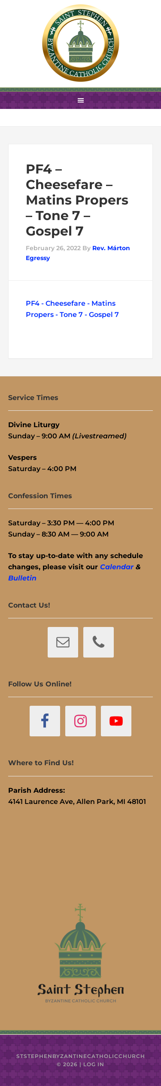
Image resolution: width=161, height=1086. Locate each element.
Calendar (117, 567)
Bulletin (22, 578)
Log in (93, 1064)
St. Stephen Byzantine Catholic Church (80, 43)
